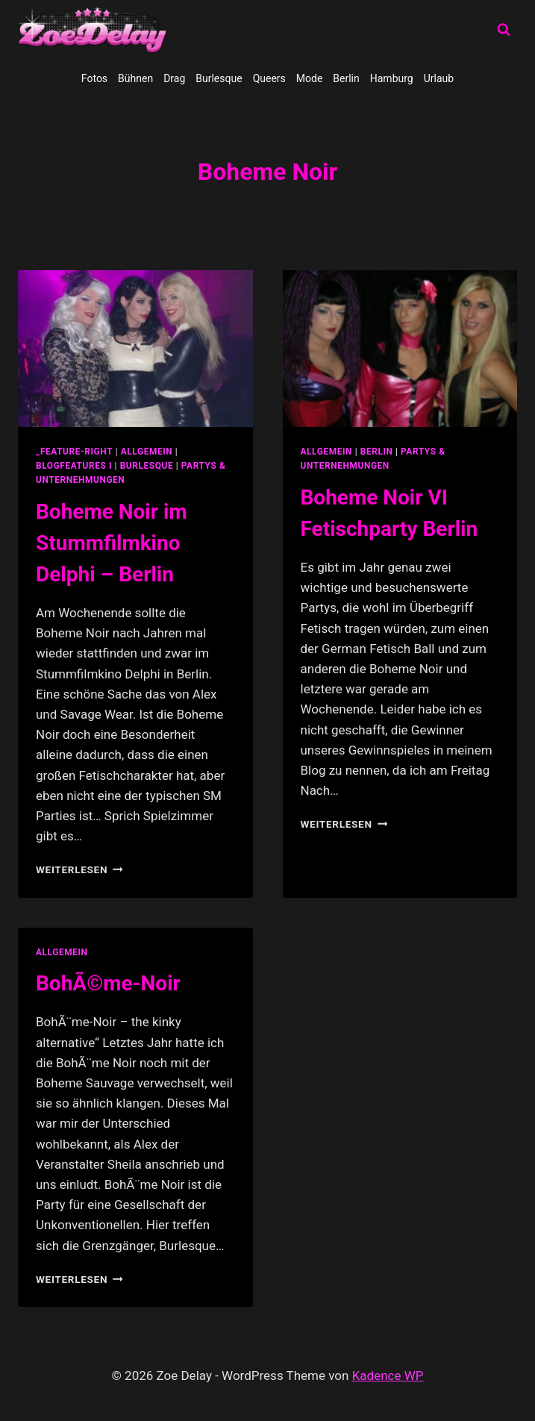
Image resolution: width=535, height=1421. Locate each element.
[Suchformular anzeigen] (503, 29)
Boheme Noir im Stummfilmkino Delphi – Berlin (111, 543)
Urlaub (439, 78)
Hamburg (391, 78)
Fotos (94, 78)
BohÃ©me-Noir (108, 983)
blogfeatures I (74, 465)
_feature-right (74, 451)
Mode (309, 78)
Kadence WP (388, 1375)
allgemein (147, 451)
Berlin (346, 78)
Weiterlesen (79, 869)
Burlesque (218, 78)
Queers (269, 78)
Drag (174, 78)
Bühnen (135, 78)
